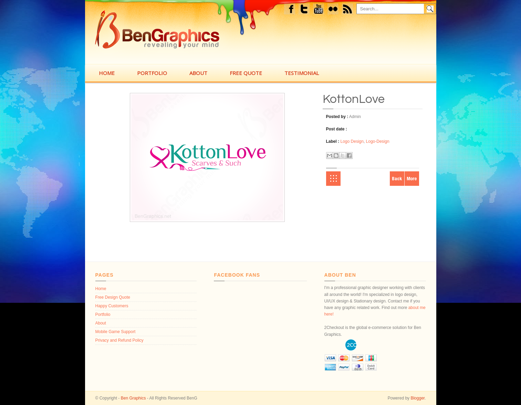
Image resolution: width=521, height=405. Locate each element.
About (100, 323)
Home (333, 178)
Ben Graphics (133, 398)
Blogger (417, 398)
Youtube (318, 9)
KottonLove (354, 99)
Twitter (305, 9)
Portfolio (103, 314)
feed (349, 9)
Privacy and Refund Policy (119, 340)
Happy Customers (111, 305)
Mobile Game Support (115, 331)
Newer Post (397, 178)
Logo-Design (377, 141)
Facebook (290, 9)
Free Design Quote (112, 297)
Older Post (412, 178)
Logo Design (352, 141)
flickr (334, 9)
